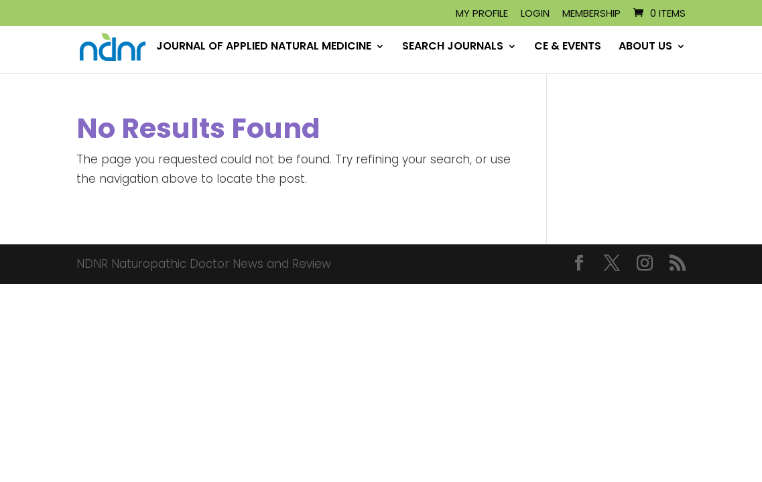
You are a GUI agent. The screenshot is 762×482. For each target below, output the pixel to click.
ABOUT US (645, 48)
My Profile (482, 14)
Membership (591, 14)
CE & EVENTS (567, 48)
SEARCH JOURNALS (452, 48)
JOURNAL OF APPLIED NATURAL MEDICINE (263, 48)
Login (535, 14)
